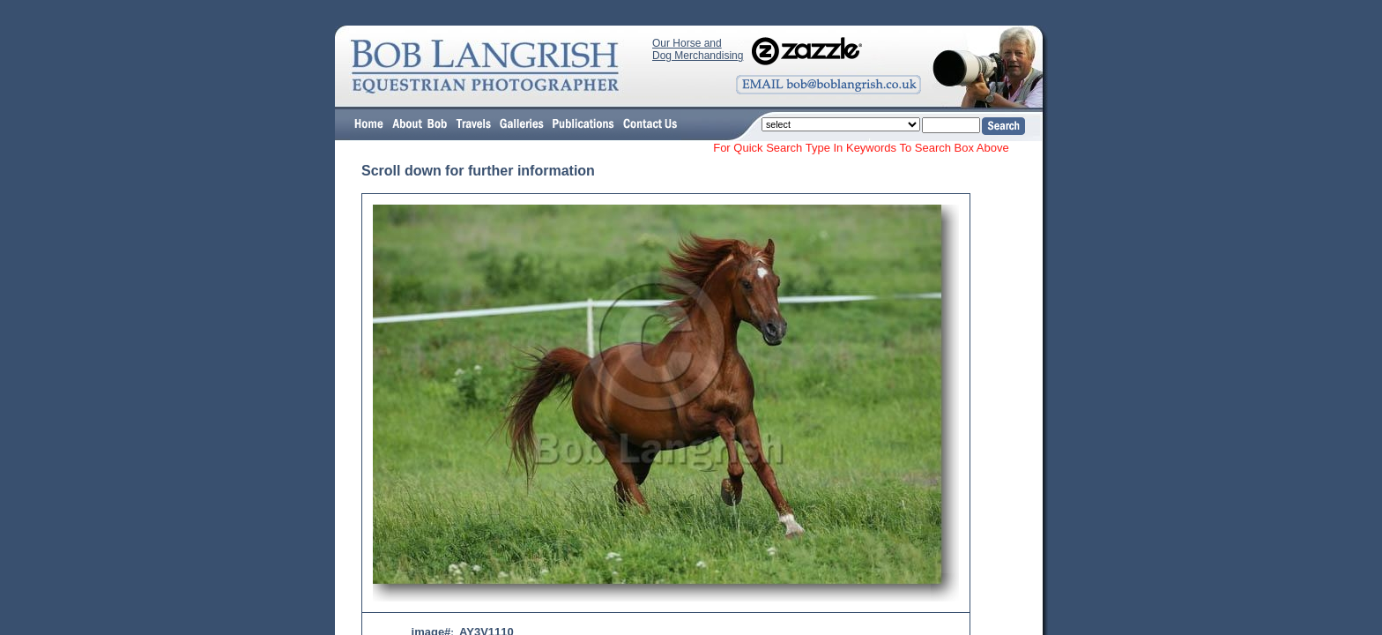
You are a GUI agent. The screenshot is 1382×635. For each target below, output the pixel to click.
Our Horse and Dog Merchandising (697, 49)
